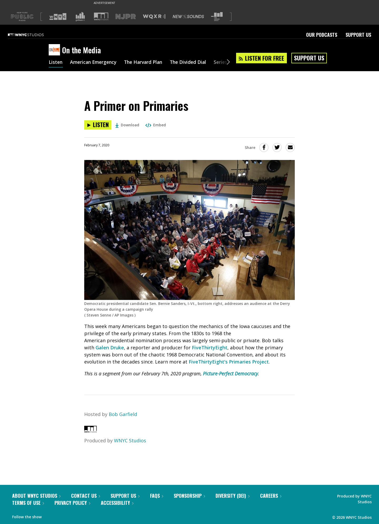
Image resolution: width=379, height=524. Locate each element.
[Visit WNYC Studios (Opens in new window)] (101, 16)
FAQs (156, 495)
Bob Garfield (123, 414)
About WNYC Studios (36, 495)
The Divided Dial (194, 62)
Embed (155, 124)
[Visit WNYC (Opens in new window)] (57, 16)
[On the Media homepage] (55, 50)
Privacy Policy (72, 502)
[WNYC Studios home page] (32, 34)
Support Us (358, 34)
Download (127, 124)
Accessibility (117, 502)
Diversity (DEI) (233, 495)
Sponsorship (189, 495)
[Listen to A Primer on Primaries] (97, 124)
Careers (270, 495)
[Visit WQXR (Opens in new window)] (154, 16)
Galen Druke (110, 347)
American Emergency (95, 62)
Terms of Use (28, 502)
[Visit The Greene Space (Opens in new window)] (217, 16)
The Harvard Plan (147, 62)
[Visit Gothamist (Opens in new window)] (80, 16)
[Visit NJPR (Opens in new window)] (126, 16)
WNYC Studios (130, 440)
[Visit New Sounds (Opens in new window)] (188, 16)
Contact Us (85, 495)
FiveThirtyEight (209, 347)
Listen (56, 62)
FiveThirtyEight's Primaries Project (229, 362)
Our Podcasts (321, 34)
